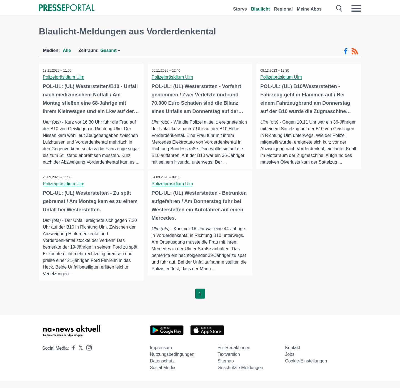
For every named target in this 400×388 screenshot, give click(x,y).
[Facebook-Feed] (346, 51)
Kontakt (292, 354)
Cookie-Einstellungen (306, 368)
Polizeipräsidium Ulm (63, 77)
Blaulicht (260, 9)
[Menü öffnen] (356, 8)
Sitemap (226, 368)
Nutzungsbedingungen (172, 361)
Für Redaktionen (234, 354)
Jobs (289, 361)
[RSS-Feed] (354, 51)
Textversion (229, 361)
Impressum (161, 354)
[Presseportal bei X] (79, 355)
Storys (240, 9)
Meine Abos (309, 9)
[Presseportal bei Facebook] (72, 355)
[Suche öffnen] (339, 8)
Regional (283, 9)
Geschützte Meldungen (240, 374)
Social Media (163, 374)
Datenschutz (162, 368)
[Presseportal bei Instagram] (87, 354)
